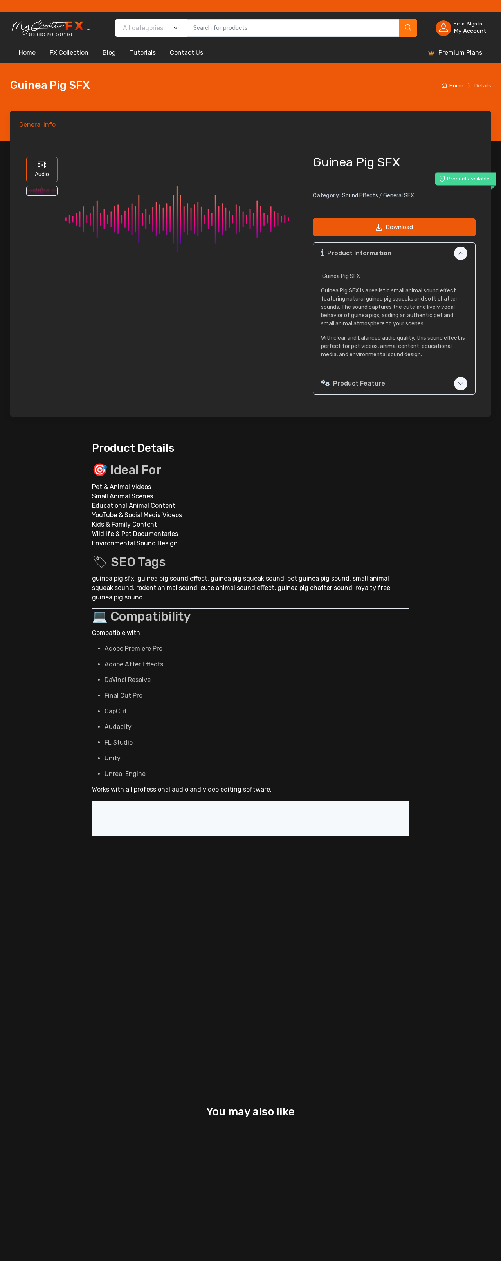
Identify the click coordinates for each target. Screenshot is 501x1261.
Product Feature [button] (353, 383)
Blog (109, 52)
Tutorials (143, 52)
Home (27, 52)
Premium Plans (454, 53)
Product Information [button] (356, 253)
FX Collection (69, 52)
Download (394, 227)
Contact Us (186, 52)
